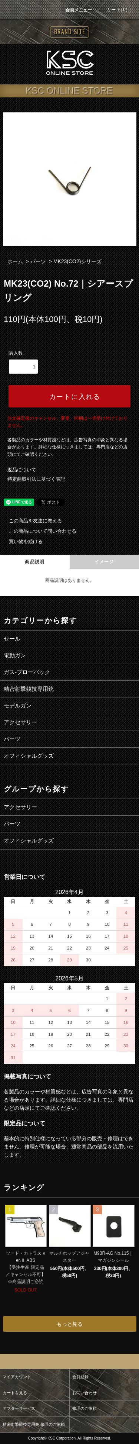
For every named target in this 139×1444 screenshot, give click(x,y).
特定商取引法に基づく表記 (36, 479)
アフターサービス (19, 1408)
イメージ (104, 561)
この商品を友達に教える (31, 520)
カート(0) (112, 9)
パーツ (38, 261)
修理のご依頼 (84, 1408)
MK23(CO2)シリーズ (77, 261)
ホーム (15, 261)
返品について (21, 470)
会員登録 (80, 1376)
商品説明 (34, 561)
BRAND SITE (69, 31)
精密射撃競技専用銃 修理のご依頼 (34, 1424)
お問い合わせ (84, 1392)
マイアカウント (17, 1376)
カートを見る (15, 1392)
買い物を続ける (21, 541)
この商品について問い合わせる (38, 531)
